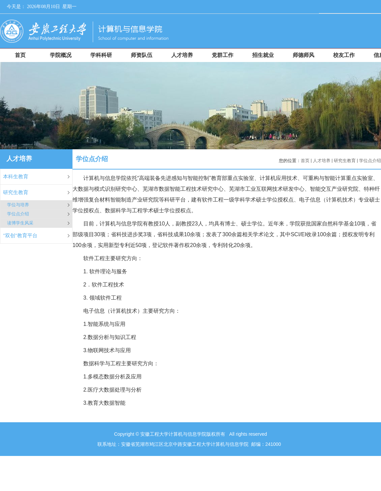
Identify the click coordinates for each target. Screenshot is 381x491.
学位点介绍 (18, 213)
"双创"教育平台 (20, 235)
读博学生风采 (20, 222)
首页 (305, 160)
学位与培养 (18, 204)
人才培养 (321, 160)
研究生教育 (15, 192)
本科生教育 (15, 176)
